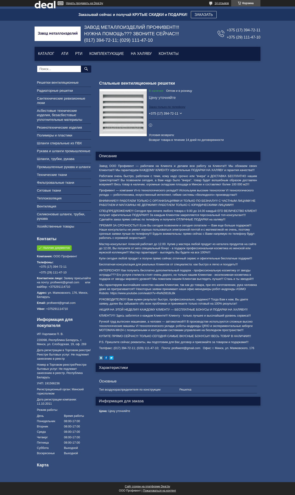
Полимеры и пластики (54, 135)
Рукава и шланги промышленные (63, 151)
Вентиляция (46, 206)
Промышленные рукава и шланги (64, 167)
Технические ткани (52, 175)
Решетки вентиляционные (58, 82)
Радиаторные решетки (55, 90)
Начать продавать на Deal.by (84, 3)
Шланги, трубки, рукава (55, 159)
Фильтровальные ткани (55, 182)
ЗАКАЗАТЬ (204, 15)
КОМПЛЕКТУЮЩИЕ (106, 54)
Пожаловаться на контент (159, 490)
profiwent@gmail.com (61, 303)
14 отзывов (222, 3)
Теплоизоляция (49, 198)
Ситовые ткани (49, 190)
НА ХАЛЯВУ (141, 54)
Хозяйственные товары (55, 226)
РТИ (78, 54)
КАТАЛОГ (46, 54)
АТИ (64, 54)
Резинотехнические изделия (59, 127)
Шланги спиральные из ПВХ (59, 143)
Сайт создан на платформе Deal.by (147, 486)
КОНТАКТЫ (168, 54)
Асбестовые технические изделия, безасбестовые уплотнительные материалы (59, 115)
